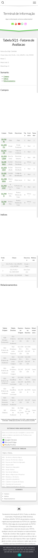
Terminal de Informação (19, 13)
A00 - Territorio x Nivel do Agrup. (12, 457)
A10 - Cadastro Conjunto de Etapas (13, 482)
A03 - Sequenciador (8, 465)
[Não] (35, 552)
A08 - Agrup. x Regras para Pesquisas (13, 474)
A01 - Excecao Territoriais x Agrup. (12, 460)
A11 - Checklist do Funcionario (11, 484)
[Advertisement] (19, 112)
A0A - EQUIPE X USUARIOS (10, 479)
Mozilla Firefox (9, 445)
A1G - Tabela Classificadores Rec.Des (13, 486)
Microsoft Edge (9, 442)
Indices (6, 78)
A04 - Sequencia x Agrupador (10, 467)
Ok (19, 555)
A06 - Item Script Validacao (10, 472)
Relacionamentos (9, 81)
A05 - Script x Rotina (8, 469)
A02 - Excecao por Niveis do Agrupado (13, 462)
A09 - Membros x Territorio (10, 477)
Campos (6, 76)
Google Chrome (10, 440)
